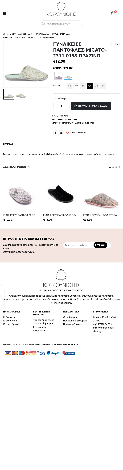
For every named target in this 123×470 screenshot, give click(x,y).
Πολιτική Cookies (72, 324)
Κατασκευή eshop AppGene (65, 344)
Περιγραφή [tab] (9, 144)
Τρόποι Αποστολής (43, 320)
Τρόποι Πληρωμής (43, 323)
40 (96, 86)
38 (83, 86)
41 (103, 86)
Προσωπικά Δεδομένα (75, 320)
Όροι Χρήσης (70, 317)
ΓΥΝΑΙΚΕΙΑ (68, 123)
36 (69, 86)
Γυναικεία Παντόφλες (84, 123)
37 (76, 86)
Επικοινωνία (10, 320)
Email (61, 132)
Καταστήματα (11, 324)
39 (89, 86)
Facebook (55, 132)
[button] (110, 167)
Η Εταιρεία (9, 317)
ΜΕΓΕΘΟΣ (58, 85)
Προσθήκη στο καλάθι (92, 106)
